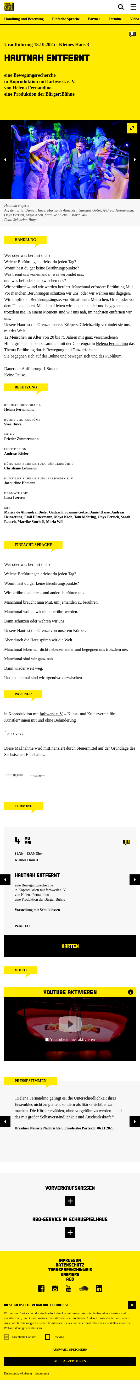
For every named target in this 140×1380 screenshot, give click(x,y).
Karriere (70, 1274)
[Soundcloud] (83, 1288)
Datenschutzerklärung (18, 1373)
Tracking (58, 1337)
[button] (121, 7)
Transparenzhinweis (70, 1269)
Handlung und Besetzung (24, 19)
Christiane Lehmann (20, 468)
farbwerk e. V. (61, 81)
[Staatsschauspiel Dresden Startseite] (9, 7)
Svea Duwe (12, 424)
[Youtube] (68, 1288)
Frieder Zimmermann (21, 439)
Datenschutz (70, 1265)
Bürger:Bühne (60, 94)
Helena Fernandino (32, 87)
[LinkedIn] (99, 1288)
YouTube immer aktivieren (70, 1039)
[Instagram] (55, 1288)
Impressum (42, 1373)
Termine (115, 19)
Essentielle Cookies (24, 1337)
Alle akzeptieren (70, 1361)
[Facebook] (41, 1288)
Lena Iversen (14, 498)
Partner (94, 19)
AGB (70, 1279)
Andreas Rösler (16, 454)
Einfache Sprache (66, 19)
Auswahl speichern (70, 1349)
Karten (70, 946)
